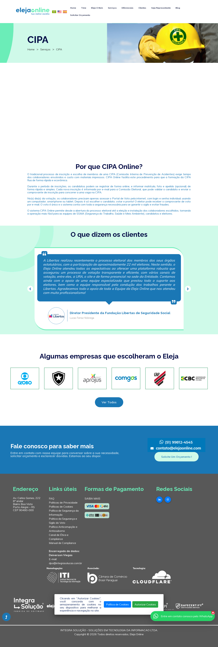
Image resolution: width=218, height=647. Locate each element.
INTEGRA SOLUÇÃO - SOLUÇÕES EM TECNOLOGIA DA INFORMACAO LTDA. (109, 630)
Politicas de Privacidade (63, 502)
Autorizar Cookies (145, 604)
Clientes (142, 8)
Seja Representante (161, 8)
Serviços (112, 8)
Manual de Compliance (62, 543)
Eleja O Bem (97, 8)
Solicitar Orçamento (80, 15)
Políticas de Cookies (61, 506)
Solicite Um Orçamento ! (176, 456)
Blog (178, 8)
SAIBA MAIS (92, 498)
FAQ (51, 498)
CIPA (59, 49)
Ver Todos (109, 402)
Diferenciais (127, 8)
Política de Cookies (117, 604)
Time (83, 8)
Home (73, 8)
